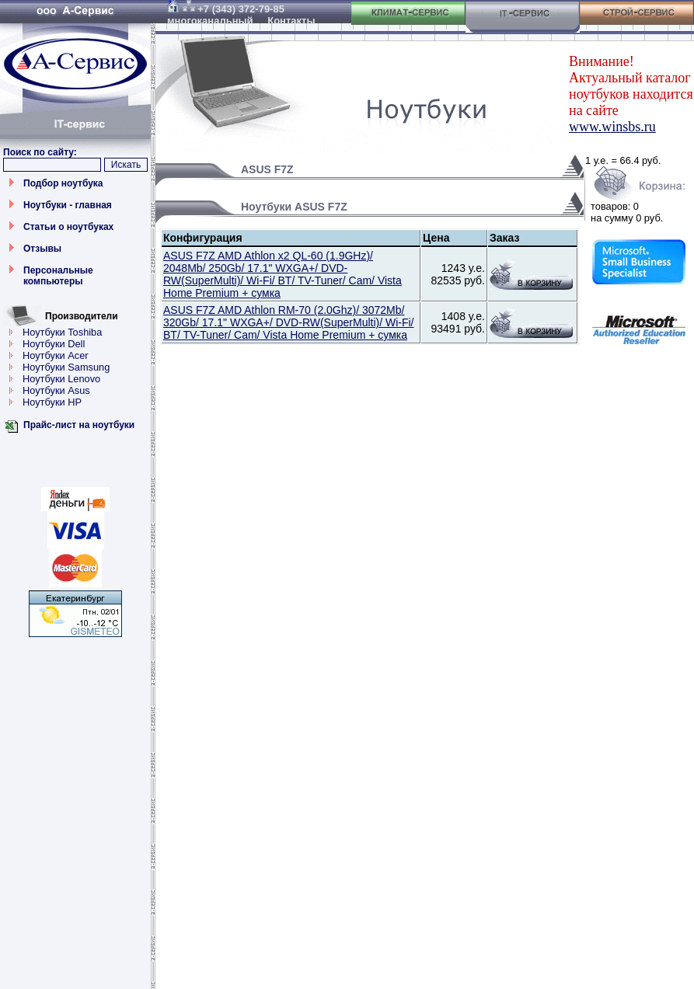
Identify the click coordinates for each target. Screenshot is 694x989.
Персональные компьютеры (58, 276)
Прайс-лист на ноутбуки (78, 425)
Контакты (291, 20)
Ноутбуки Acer (56, 355)
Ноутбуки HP (52, 402)
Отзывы (42, 248)
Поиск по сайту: (40, 152)
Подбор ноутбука (63, 183)
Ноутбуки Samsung (66, 367)
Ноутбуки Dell (54, 344)
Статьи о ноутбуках (68, 226)
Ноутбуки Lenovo (61, 379)
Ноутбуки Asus (56, 390)
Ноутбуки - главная (67, 205)
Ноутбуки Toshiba (62, 332)
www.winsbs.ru (612, 126)
